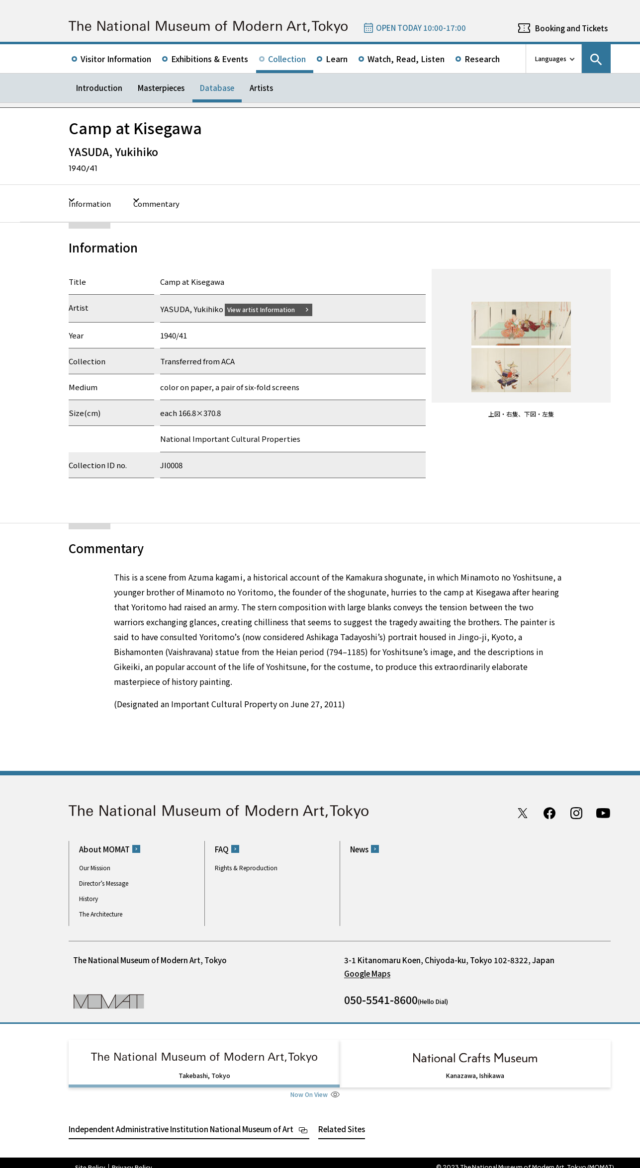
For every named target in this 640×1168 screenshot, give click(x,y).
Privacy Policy (132, 1158)
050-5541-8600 (381, 999)
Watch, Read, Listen (406, 59)
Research (482, 59)
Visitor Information (116, 59)
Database (217, 88)
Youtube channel (603, 813)
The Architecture (100, 913)
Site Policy (90, 1158)
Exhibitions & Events (209, 59)
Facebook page (549, 813)
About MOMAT (104, 848)
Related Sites (341, 1119)
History (88, 898)
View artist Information (267, 309)
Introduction (99, 88)
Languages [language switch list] (550, 58)
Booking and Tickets (571, 28)
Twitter (522, 813)
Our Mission (94, 867)
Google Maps (367, 973)
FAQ (222, 848)
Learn (337, 59)
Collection (287, 59)
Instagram (576, 813)
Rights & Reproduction (246, 867)
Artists (261, 88)
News (359, 848)
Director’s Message (103, 882)
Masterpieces (161, 88)
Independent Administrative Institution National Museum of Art (181, 1119)
